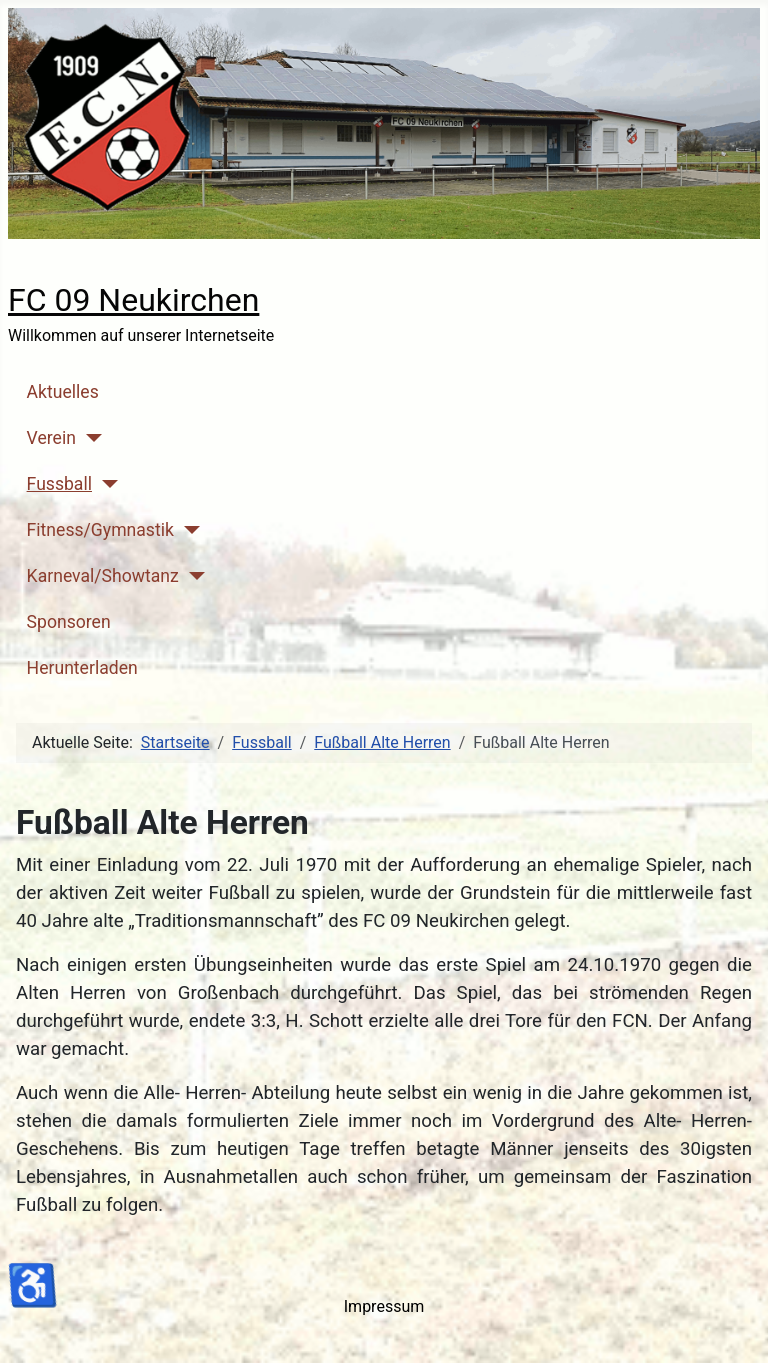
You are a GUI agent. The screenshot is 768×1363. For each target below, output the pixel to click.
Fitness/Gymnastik (100, 530)
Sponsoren (69, 622)
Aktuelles (63, 392)
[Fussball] (105, 484)
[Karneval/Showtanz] (192, 576)
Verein (51, 438)
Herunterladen (82, 668)
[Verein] (89, 438)
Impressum (384, 1306)
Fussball (59, 484)
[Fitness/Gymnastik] (187, 530)
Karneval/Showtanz (103, 576)
